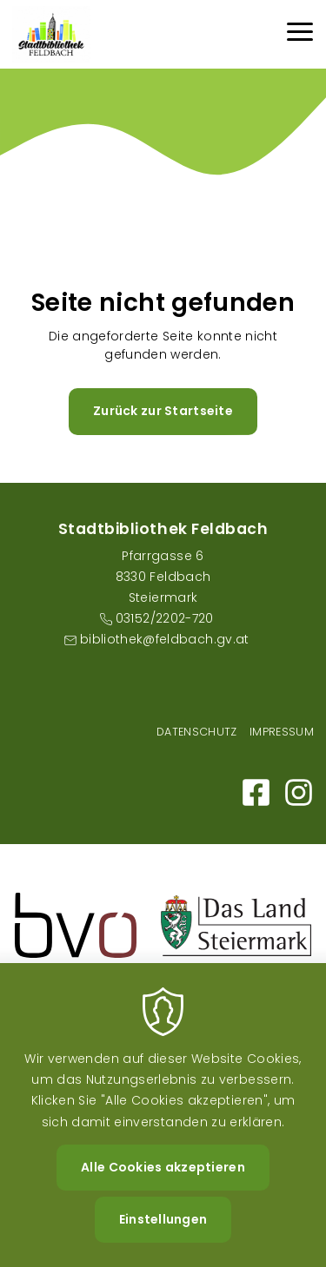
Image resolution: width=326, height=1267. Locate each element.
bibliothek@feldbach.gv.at (164, 639)
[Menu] (300, 34)
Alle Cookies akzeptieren (163, 1194)
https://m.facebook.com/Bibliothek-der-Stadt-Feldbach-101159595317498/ (256, 792)
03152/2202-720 (165, 618)
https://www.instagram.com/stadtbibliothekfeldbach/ (298, 792)
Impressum (281, 731)
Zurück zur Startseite (163, 410)
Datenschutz (196, 731)
